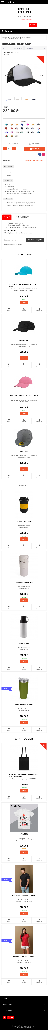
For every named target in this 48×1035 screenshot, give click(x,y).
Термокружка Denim (24, 521)
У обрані (13, 144)
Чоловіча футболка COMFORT (24, 895)
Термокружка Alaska (24, 704)
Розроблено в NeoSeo (24, 1027)
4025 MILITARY (24, 340)
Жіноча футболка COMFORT (24, 956)
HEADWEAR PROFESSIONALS (33, 160)
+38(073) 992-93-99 (24, 17)
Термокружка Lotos (24, 582)
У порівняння (34, 144)
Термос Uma (24, 643)
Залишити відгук (35, 240)
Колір (23, 121)
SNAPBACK (24, 451)
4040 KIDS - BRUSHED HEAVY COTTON (24, 396)
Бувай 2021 (24, 834)
